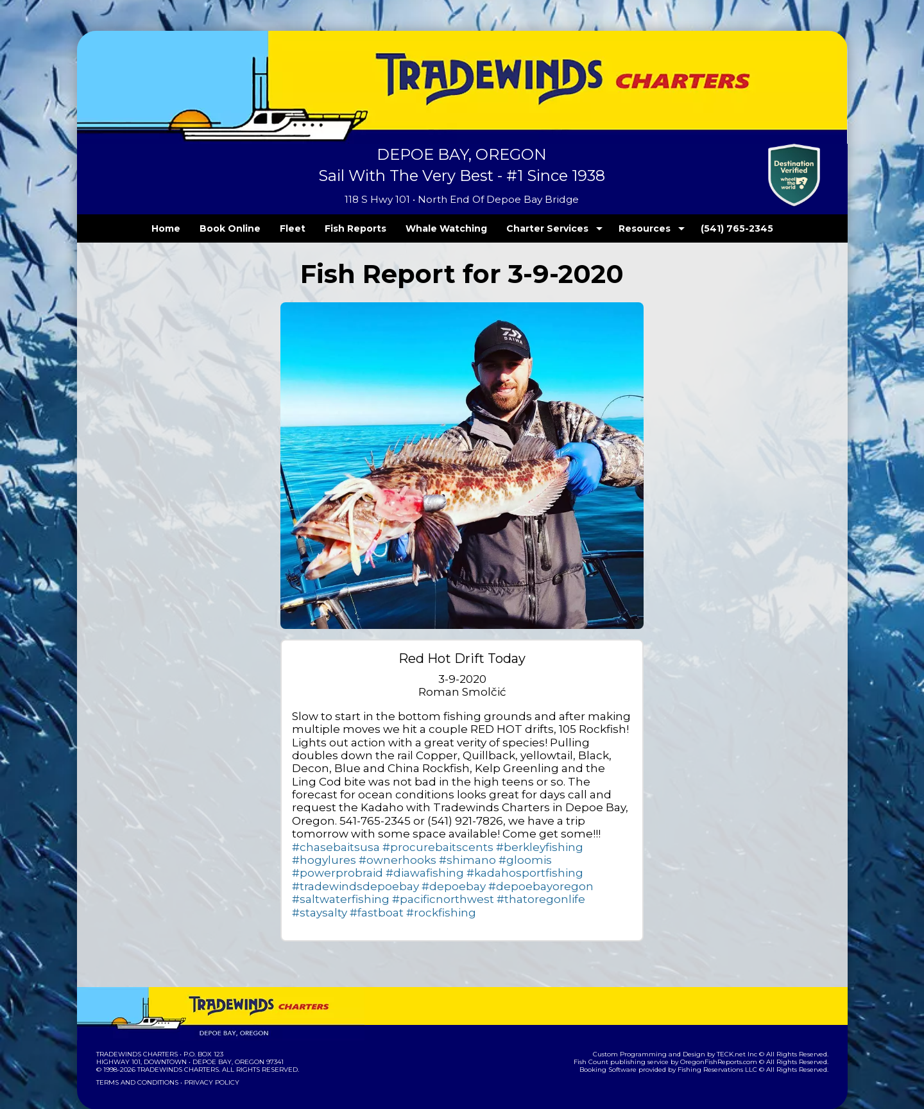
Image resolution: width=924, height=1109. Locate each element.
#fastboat (366, 886)
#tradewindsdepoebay (446, 860)
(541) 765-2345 (710, 228)
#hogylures (490, 833)
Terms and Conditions (136, 1056)
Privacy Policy (207, 1056)
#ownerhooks (552, 833)
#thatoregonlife (591, 872)
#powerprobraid (427, 847)
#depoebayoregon (336, 872)
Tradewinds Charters (136, 1027)
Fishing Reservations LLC (725, 1043)
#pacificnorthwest (509, 872)
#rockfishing (420, 886)
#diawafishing (501, 847)
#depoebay (529, 860)
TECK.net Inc (743, 1027)
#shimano (315, 847)
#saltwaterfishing (424, 872)
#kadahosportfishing (340, 860)
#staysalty (316, 886)
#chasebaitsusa (500, 820)
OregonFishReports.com (727, 1035)
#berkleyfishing (424, 833)
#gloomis (364, 847)
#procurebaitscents (338, 833)
